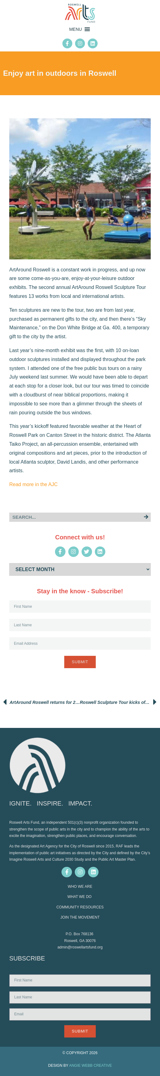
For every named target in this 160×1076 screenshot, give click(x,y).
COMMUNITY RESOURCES (79, 907)
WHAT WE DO (80, 897)
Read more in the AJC (33, 484)
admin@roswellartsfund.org (80, 947)
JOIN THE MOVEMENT (79, 917)
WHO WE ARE (80, 886)
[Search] (146, 517)
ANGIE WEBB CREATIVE (90, 1065)
